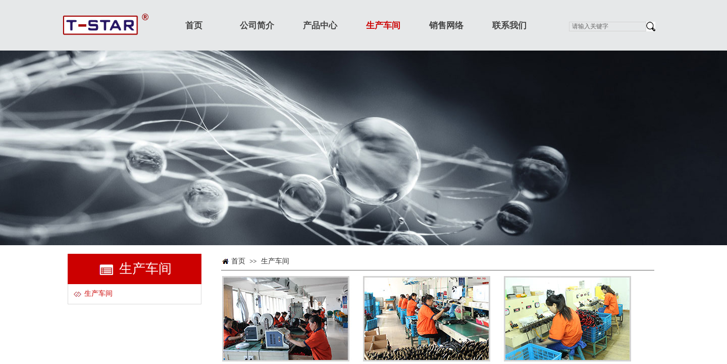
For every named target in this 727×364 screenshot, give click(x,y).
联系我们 (509, 25)
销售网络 (446, 25)
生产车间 (275, 261)
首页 (238, 261)
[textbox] (607, 26)
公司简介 (257, 25)
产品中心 (320, 25)
